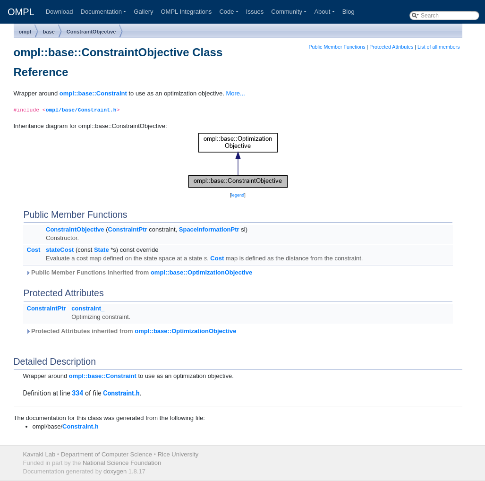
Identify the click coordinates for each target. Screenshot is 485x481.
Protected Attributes (391, 47)
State (101, 249)
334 (77, 393)
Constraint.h (121, 393)
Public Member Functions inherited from (139, 272)
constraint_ (87, 308)
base (49, 31)
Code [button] (226, 11)
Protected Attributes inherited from (131, 331)
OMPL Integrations (186, 11)
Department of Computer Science (106, 454)
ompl (25, 31)
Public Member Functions (336, 47)
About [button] (322, 11)
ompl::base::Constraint (93, 93)
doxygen (115, 471)
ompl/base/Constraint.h (81, 110)
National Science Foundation (122, 462)
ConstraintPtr (127, 229)
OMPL (21, 12)
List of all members (438, 47)
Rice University (178, 454)
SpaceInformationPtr (209, 229)
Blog (348, 11)
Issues (255, 11)
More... (235, 93)
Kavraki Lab (39, 454)
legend (237, 195)
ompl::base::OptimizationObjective (201, 272)
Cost (34, 249)
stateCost (60, 249)
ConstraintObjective (91, 31)
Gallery (143, 11)
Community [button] (286, 11)
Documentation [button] (101, 11)
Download (59, 11)
